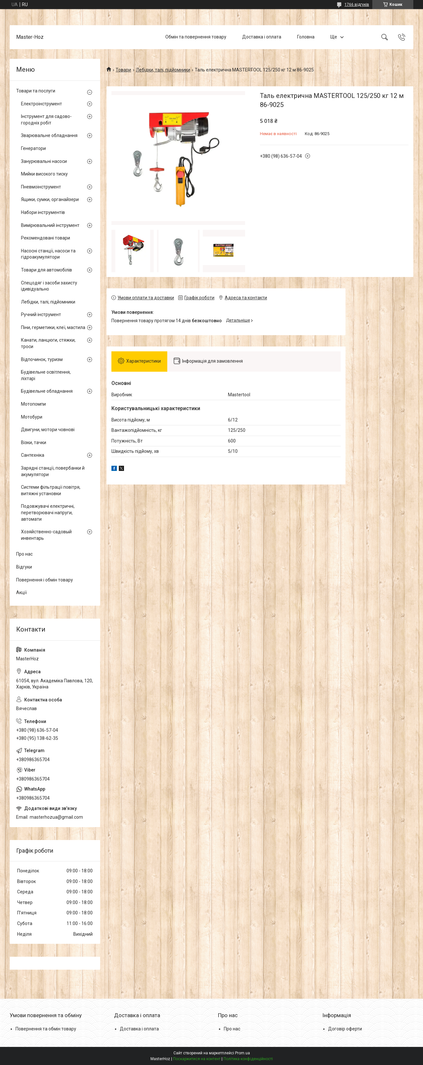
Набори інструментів (43, 212)
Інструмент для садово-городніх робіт (46, 119)
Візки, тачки (33, 442)
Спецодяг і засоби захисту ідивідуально (49, 286)
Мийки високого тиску (44, 173)
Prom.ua (242, 1053)
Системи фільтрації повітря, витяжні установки (50, 490)
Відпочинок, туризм (42, 359)
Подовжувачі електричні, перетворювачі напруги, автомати (48, 512)
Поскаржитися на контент (197, 1059)
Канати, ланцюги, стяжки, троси (48, 343)
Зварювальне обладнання (49, 135)
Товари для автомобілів (46, 269)
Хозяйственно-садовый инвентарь (46, 535)
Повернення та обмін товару (45, 1028)
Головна (306, 36)
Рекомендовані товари (45, 237)
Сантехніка (32, 455)
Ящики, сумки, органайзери (50, 199)
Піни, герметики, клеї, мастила (53, 327)
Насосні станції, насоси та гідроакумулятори (48, 254)
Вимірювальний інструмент (50, 225)
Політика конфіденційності (248, 1059)
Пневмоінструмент (41, 186)
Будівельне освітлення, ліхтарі (46, 375)
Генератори (33, 148)
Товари (123, 69)
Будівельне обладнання (47, 391)
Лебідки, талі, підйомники (163, 69)
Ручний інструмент (41, 314)
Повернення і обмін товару (44, 579)
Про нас (24, 554)
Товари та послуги (35, 90)
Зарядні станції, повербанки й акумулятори (53, 471)
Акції (21, 592)
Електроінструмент (41, 103)
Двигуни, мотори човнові (48, 429)
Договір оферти (345, 1028)
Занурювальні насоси (44, 161)
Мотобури (31, 417)
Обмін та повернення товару (195, 36)
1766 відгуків (357, 4)
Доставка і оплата (261, 36)
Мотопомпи (33, 404)
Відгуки (24, 567)
